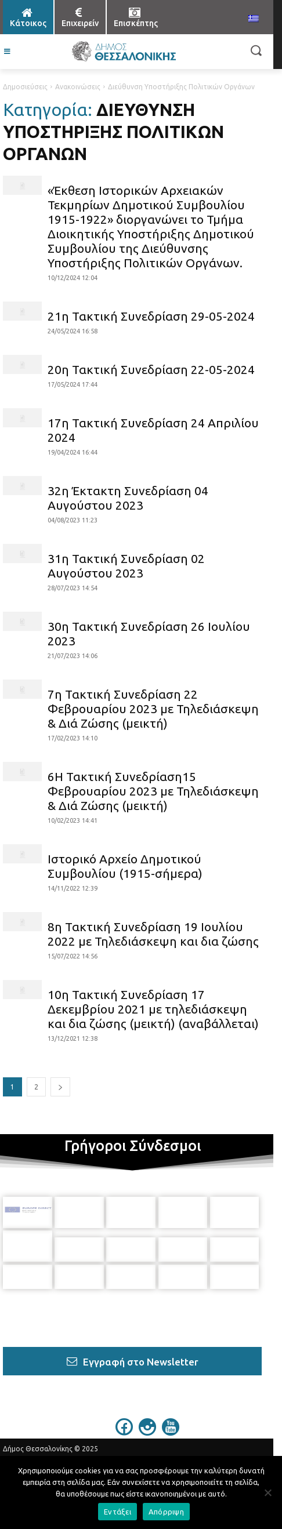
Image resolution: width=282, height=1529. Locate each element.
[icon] (124, 1418)
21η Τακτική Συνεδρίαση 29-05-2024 (151, 316)
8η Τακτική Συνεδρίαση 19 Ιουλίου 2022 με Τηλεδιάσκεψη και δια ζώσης (153, 934)
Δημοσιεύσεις (25, 86)
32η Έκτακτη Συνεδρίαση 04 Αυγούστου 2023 (128, 498)
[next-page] (60, 1086)
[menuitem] (253, 19)
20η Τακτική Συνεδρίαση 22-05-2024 (151, 369)
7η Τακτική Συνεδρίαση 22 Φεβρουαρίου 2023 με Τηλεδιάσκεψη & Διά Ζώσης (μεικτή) (153, 708)
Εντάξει (117, 1512)
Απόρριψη (166, 1512)
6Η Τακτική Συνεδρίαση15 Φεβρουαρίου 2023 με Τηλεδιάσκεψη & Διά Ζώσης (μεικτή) (153, 790)
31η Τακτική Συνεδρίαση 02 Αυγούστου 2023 (126, 565)
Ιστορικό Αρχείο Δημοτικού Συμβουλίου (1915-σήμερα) (125, 866)
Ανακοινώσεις (77, 86)
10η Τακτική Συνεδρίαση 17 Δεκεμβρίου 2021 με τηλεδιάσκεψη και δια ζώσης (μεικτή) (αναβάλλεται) (153, 1008)
